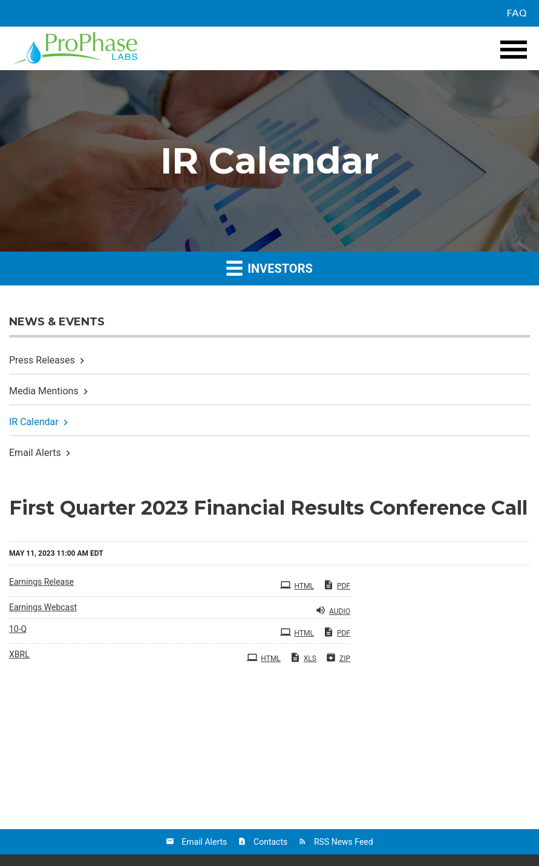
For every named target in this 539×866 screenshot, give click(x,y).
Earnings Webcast (43, 607)
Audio (332, 610)
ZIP (337, 657)
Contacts (270, 842)
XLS (303, 657)
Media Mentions (44, 391)
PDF (336, 584)
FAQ (516, 13)
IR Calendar (34, 422)
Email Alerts (35, 452)
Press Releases (42, 360)
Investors (269, 267)
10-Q (18, 629)
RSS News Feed (343, 842)
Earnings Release (41, 582)
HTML (297, 584)
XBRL (19, 654)
